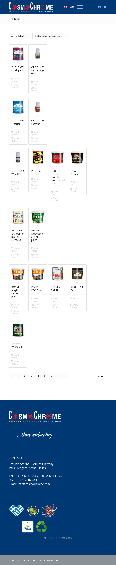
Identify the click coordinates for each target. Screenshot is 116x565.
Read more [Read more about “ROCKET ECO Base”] (34, 299)
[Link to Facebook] (94, 7)
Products (14, 19)
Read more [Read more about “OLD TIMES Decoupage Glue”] (34, 82)
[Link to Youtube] (104, 7)
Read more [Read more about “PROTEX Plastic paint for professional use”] (54, 192)
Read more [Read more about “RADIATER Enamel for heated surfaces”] (15, 249)
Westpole (53, 560)
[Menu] (78, 7)
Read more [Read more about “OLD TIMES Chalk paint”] (15, 79)
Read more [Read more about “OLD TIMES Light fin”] (34, 133)
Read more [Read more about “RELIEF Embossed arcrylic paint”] (34, 249)
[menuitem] (78, 7)
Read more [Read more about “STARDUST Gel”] (74, 299)
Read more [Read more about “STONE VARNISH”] (15, 356)
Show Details (15, 86)
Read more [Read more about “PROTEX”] (34, 180)
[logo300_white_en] (48, 7)
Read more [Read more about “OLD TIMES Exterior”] (15, 133)
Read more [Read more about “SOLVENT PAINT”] (54, 299)
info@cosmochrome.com (34, 484)
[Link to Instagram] (99, 7)
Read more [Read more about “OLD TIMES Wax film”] (15, 183)
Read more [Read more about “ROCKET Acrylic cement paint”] (15, 305)
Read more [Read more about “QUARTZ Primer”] (74, 183)
